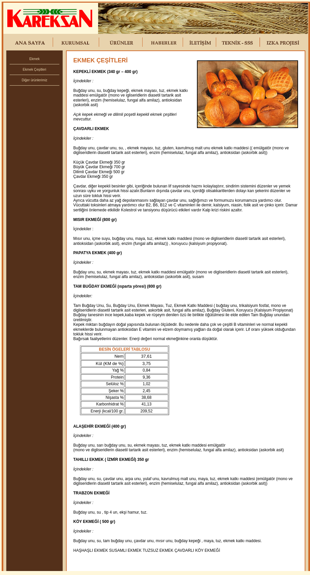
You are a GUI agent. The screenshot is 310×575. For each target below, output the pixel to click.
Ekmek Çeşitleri (34, 69)
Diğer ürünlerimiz (34, 80)
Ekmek (34, 59)
